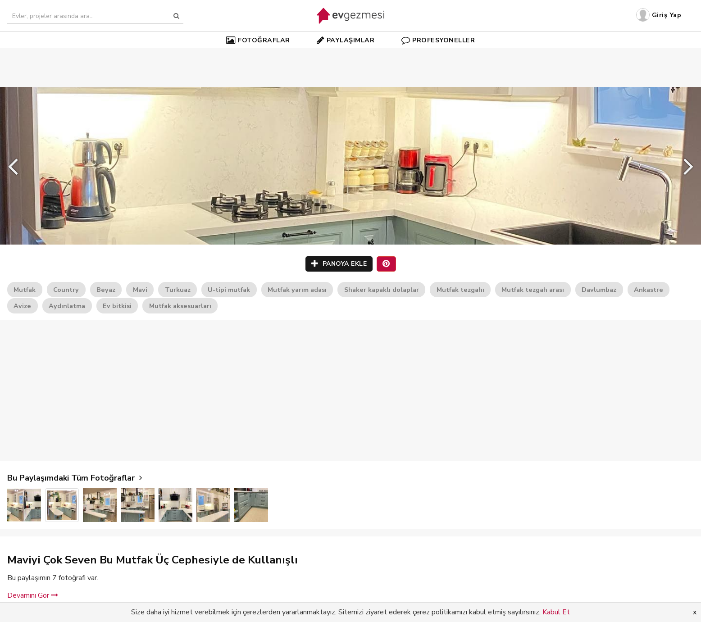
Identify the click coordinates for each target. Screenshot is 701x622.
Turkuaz (178, 289)
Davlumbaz (599, 289)
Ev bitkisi (117, 305)
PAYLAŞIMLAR (345, 40)
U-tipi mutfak (229, 289)
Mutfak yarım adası (297, 289)
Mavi (140, 289)
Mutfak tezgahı (460, 289)
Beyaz (105, 289)
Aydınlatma (67, 305)
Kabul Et (556, 612)
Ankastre (648, 289)
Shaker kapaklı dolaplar (381, 289)
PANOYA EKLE (339, 263)
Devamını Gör (32, 595)
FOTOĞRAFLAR (258, 40)
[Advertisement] (350, 54)
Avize (22, 305)
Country (66, 289)
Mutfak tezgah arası (532, 289)
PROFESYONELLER (438, 40)
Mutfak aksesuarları (180, 305)
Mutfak (25, 289)
